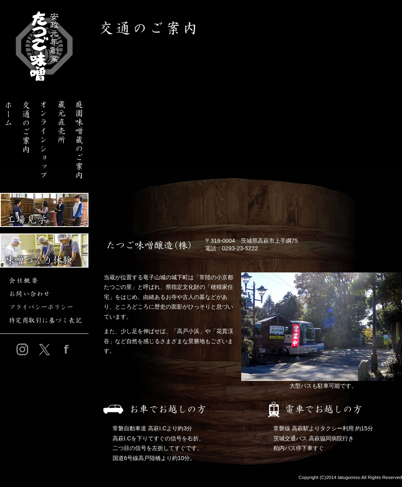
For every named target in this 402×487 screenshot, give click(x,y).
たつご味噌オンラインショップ (44, 136)
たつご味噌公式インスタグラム (22, 349)
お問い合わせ (44, 294)
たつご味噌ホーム (9, 136)
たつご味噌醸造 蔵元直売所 (62, 136)
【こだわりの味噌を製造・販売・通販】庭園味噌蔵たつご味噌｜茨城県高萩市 (44, 46)
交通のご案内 (26, 136)
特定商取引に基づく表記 (44, 320)
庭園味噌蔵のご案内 (79, 136)
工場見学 (44, 210)
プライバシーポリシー (44, 307)
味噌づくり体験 (44, 250)
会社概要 (44, 281)
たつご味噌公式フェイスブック (66, 349)
